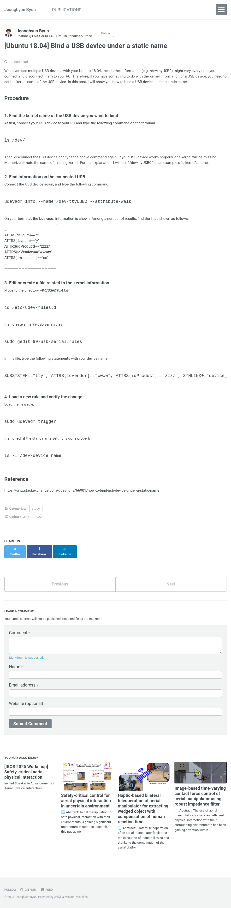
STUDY (98, 9)
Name (16, 668)
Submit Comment (30, 725)
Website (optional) (26, 705)
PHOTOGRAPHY (148, 9)
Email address (24, 686)
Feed (47, 889)
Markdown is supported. (26, 659)
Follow (108, 33)
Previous (59, 583)
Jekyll (58, 897)
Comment (20, 632)
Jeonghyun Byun (20, 9)
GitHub (28, 889)
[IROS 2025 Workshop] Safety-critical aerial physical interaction (26, 773)
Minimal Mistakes (76, 897)
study (36, 513)
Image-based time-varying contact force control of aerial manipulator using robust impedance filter (200, 798)
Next (170, 583)
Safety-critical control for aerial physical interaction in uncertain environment (86, 802)
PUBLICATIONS (68, 9)
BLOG (119, 9)
